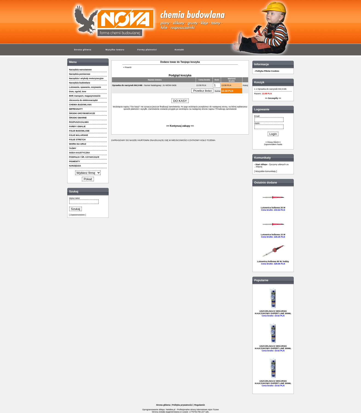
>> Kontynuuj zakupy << (180, 126)
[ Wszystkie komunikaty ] (265, 171)
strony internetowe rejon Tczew (204, 409)
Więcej (259, 167)
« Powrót (127, 67)
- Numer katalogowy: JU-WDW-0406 (144, 85)
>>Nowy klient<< (273, 142)
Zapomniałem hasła (273, 144)
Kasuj (245, 85)
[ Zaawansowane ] (77, 215)
